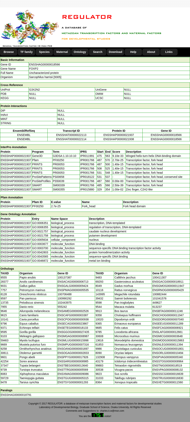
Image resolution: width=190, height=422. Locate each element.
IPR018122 (87, 176)
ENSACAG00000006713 (73, 281)
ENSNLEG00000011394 (167, 344)
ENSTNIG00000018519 (167, 365)
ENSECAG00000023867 (73, 323)
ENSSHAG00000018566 (44, 64)
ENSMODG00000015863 (168, 340)
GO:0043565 (40, 256)
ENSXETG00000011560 (167, 382)
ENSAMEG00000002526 (73, 311)
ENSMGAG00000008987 (73, 336)
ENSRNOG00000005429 (168, 290)
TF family (26, 51)
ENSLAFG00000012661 (167, 332)
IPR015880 (87, 189)
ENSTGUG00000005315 (73, 378)
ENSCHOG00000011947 (168, 315)
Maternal (62, 51)
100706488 (65, 294)
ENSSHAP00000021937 (118, 135)
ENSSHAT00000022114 (71, 139)
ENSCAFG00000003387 (73, 315)
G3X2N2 (34, 89)
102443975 (65, 302)
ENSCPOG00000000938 (73, 319)
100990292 (65, 298)
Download (115, 51)
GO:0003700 (40, 248)
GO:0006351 (40, 223)
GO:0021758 (40, 235)
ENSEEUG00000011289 (167, 323)
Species (44, 51)
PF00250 (38, 206)
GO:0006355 (40, 227)
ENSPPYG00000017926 (73, 357)
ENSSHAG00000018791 (16, 394)
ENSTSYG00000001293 (73, 382)
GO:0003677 (40, 244)
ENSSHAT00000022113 (71, 135)
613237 (157, 306)
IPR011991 (87, 156)
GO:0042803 (40, 252)
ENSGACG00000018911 (168, 281)
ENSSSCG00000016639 (167, 373)
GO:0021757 (40, 231)
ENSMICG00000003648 (167, 336)
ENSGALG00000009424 (73, 285)
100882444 (159, 294)
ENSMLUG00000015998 (73, 340)
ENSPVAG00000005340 (167, 357)
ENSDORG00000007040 (168, 319)
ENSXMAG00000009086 (73, 373)
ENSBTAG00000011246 (167, 311)
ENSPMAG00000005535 (73, 290)
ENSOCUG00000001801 (168, 348)
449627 (157, 302)
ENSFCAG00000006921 (167, 327)
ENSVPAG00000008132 (167, 369)
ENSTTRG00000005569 (73, 369)
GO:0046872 (40, 260)
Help (133, 51)
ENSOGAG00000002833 (73, 353)
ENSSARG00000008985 (73, 361)
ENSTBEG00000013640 (73, 365)
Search (97, 51)
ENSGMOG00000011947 (168, 285)
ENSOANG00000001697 (73, 348)
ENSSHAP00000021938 (118, 139)
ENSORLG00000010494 (167, 353)
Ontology (80, 51)
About (151, 51)
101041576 (159, 298)
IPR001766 (87, 160)
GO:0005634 (40, 239)
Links (169, 51)
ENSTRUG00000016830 (167, 378)
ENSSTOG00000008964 (167, 361)
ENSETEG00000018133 (73, 327)
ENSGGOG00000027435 (73, 332)
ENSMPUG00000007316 (73, 344)
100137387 (65, 277)
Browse (9, 51)
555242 (62, 306)
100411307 (159, 277)
